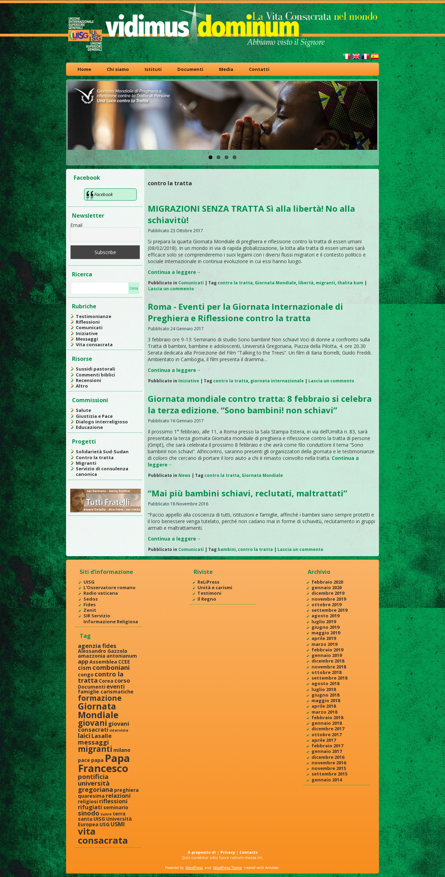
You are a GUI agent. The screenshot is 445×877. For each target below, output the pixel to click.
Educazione (89, 427)
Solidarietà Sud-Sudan (102, 451)
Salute (83, 410)
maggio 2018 (326, 700)
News (184, 475)
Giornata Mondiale (275, 283)
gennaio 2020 (327, 587)
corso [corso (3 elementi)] (122, 680)
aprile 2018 (324, 706)
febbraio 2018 (327, 717)
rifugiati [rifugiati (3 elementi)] (90, 807)
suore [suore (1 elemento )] (106, 814)
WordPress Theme (227, 868)
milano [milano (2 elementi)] (121, 750)
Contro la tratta (95, 457)
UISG (89, 582)
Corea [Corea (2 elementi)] (106, 680)
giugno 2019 (325, 627)
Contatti (259, 69)
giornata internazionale (277, 381)
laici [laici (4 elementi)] (84, 735)
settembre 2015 (329, 774)
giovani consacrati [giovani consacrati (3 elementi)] (103, 726)
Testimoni (209, 593)
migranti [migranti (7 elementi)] (95, 749)
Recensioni (88, 380)
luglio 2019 (324, 621)
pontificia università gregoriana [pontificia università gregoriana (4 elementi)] (95, 783)
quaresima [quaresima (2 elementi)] (91, 796)
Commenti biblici (95, 375)
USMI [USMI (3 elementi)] (118, 824)
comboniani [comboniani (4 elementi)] (111, 667)
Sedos (90, 599)
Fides (89, 604)
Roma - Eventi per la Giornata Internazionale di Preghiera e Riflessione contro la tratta (245, 312)
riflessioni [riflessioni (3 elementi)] (113, 801)
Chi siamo (118, 69)
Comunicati (89, 327)
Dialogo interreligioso (102, 422)
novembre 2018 (329, 667)
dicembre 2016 (328, 757)
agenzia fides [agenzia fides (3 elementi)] (97, 646)
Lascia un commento (171, 289)
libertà (306, 283)
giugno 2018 (325, 695)
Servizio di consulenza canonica (102, 471)
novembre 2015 (329, 768)
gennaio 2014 (327, 780)
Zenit (89, 610)
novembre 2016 (329, 763)
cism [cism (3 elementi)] (84, 668)
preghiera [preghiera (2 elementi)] (126, 790)
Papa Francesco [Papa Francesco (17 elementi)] (104, 763)
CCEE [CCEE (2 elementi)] (124, 661)
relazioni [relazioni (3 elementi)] (118, 795)
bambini (227, 549)
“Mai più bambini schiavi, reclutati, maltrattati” (247, 493)
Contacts (249, 852)
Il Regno (206, 599)
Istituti (153, 69)
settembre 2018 (329, 678)
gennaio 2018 (327, 723)
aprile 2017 (324, 740)
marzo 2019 (324, 644)
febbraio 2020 (327, 582)
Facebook (87, 177)
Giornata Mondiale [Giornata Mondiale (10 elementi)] (98, 710)
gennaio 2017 (327, 751)
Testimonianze (93, 316)
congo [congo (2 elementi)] (86, 674)
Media (226, 69)
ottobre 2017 (326, 734)
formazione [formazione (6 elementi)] (100, 698)
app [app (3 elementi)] (83, 661)
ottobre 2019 (326, 604)
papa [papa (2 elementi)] (97, 760)
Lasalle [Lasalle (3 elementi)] (101, 736)
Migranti (86, 463)
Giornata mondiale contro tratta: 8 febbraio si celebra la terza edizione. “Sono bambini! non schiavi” (260, 404)
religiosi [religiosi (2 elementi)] (88, 801)
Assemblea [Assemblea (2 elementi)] (103, 661)
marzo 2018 (324, 712)
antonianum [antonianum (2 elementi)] (121, 655)
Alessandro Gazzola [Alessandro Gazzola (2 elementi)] (102, 651)
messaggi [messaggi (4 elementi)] (93, 742)
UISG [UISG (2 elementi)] (99, 818)
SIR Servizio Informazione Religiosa (110, 618)
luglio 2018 (324, 689)
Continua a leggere (174, 272)
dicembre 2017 (328, 728)
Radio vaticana (100, 593)
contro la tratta (235, 283)
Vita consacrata (94, 344)
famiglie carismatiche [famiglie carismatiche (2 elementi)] (106, 691)
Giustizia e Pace (94, 416)
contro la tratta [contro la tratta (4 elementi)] (100, 676)
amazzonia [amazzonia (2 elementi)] (91, 655)
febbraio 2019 (327, 650)
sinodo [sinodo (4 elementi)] (88, 813)
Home (84, 69)
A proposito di (202, 852)
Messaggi (87, 339)
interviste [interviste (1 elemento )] (119, 730)
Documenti (190, 69)
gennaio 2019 (327, 655)
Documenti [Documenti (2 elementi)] (91, 686)
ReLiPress (208, 582)
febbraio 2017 (327, 745)
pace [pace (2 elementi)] (84, 760)
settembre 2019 (329, 610)
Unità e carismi (214, 587)
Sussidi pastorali (95, 369)
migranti (325, 283)
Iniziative (87, 333)
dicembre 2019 (328, 593)
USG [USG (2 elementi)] (104, 824)
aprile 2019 (324, 638)
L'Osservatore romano (109, 587)
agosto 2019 (325, 615)
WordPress (194, 868)
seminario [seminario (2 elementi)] (115, 807)
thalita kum (350, 283)
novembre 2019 (329, 599)
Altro (82, 386)
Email (76, 225)
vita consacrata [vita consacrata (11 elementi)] (103, 835)
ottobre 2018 (326, 672)
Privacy (227, 852)
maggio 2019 (326, 633)
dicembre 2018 (328, 661)
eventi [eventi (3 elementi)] (115, 686)
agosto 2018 (325, 683)
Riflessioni (88, 322)
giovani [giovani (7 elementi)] (92, 722)
